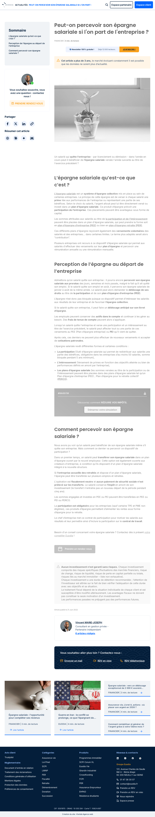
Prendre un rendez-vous (78, 549)
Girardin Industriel (87, 770)
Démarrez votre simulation (102, 409)
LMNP (45, 770)
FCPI (81, 779)
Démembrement (49, 787)
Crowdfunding (86, 774)
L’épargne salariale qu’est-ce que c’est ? (25, 37)
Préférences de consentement (19, 789)
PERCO (62, 379)
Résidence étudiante (89, 796)
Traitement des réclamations (18, 772)
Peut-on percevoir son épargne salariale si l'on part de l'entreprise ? (60, 5)
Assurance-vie (49, 758)
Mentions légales (13, 780)
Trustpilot (9, 757)
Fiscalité (46, 779)
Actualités (21, 5)
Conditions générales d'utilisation (20, 776)
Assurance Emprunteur (90, 787)
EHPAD (82, 791)
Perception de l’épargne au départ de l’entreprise (27, 44)
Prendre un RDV (127, 788)
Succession (47, 796)
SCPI (44, 766)
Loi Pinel (46, 762)
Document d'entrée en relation (19, 768)
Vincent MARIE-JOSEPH (88, 622)
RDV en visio (105, 660)
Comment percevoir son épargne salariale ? (24, 51)
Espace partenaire (121, 4)
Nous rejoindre (127, 796)
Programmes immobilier (90, 758)
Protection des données (16, 785)
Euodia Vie (84, 766)
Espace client (143, 4)
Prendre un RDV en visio (131, 792)
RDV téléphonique (134, 660)
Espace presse (127, 800)
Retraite (45, 783)
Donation (46, 791)
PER (44, 774)
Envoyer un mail (73, 660)
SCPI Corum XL (86, 762)
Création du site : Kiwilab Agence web (77, 814)
